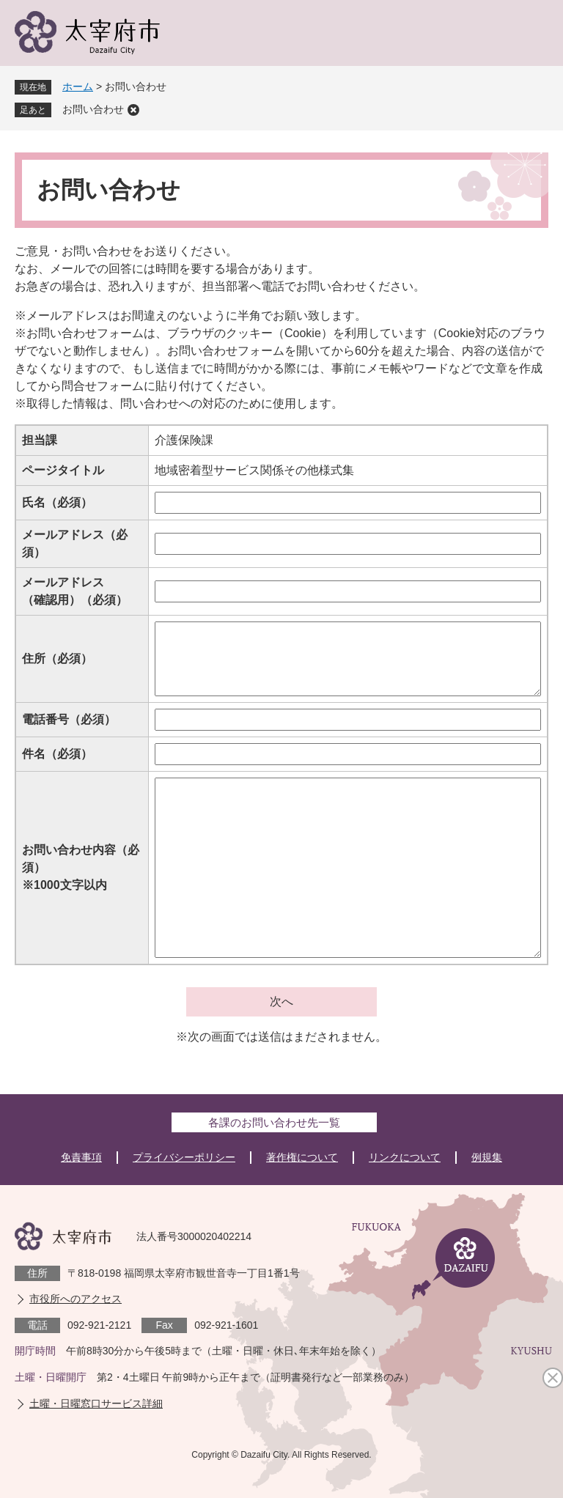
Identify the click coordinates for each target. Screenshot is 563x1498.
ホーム (77, 86)
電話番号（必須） (69, 719)
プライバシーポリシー (184, 1157)
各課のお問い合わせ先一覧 (274, 1122)
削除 (133, 110)
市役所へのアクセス (75, 1299)
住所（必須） (57, 658)
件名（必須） (57, 754)
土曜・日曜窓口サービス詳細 (96, 1403)
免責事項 (81, 1157)
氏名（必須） (57, 502)
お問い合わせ (93, 109)
